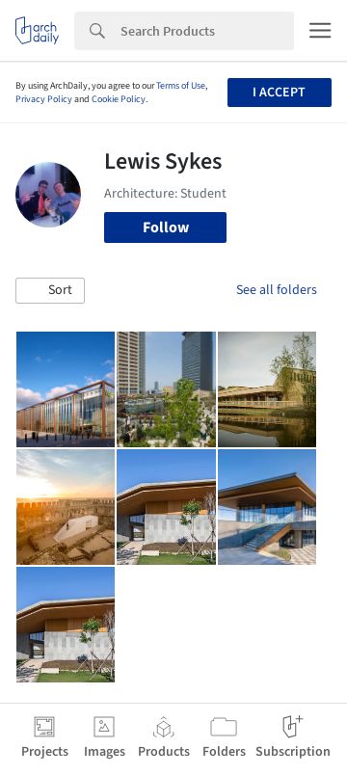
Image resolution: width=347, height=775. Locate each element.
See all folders (276, 290)
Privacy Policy (43, 99)
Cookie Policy (119, 99)
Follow (166, 227)
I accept (279, 92)
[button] (50, 291)
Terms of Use (180, 86)
